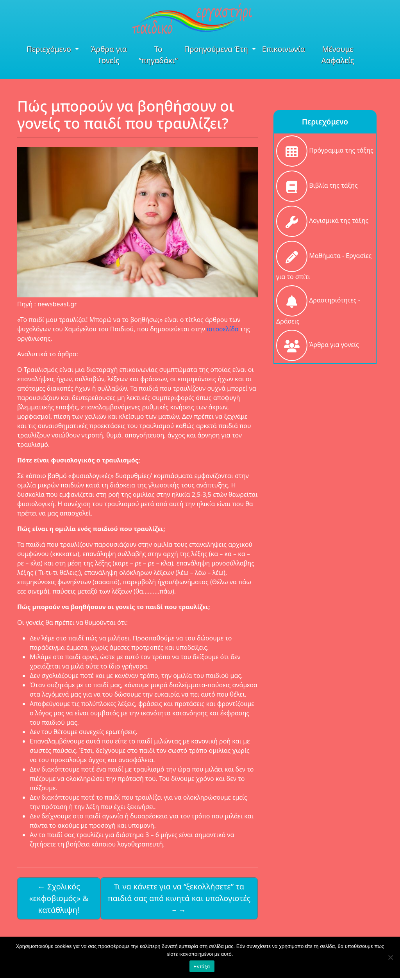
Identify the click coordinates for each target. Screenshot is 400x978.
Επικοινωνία (283, 49)
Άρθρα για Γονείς (109, 55)
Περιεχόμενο (50, 49)
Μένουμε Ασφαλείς (337, 55)
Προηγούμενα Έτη (217, 49)
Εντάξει (202, 966)
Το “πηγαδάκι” (158, 55)
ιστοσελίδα (223, 329)
